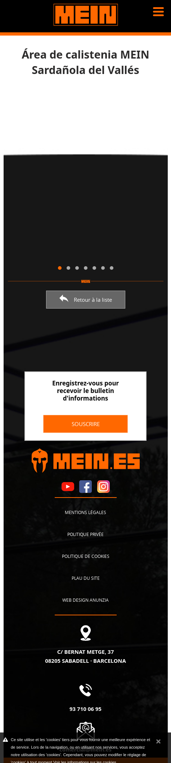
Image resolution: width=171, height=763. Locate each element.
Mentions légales (85, 512)
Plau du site (86, 578)
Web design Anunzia (85, 600)
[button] (59, 268)
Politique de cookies (85, 556)
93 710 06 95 (85, 708)
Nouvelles (22, 43)
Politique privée (85, 534)
